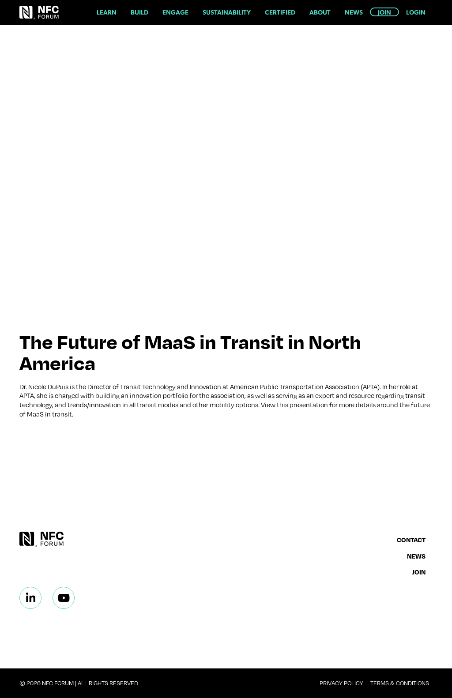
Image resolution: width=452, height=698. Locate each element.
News (354, 11)
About (320, 11)
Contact (411, 540)
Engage (175, 11)
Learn (107, 11)
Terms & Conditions (399, 683)
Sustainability (227, 11)
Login (416, 11)
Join (384, 11)
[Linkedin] (30, 598)
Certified (280, 11)
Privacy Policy (341, 683)
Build (139, 11)
